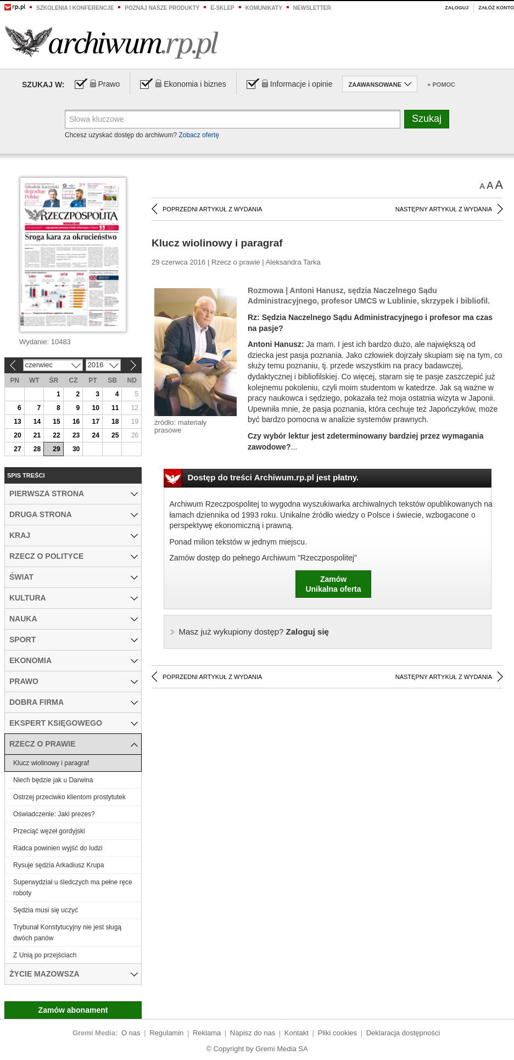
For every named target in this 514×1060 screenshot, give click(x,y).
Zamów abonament (73, 1010)
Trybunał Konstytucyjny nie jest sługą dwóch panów (67, 932)
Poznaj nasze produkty (162, 8)
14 (37, 421)
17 (95, 421)
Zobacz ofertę (198, 135)
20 (17, 435)
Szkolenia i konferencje (75, 8)
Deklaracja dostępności (403, 1033)
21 (37, 435)
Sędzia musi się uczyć (45, 910)
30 (76, 449)
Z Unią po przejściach (44, 955)
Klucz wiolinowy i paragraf (51, 763)
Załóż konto (496, 7)
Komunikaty (263, 8)
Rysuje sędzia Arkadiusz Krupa (58, 865)
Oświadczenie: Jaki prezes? (54, 814)
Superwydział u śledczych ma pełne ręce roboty (72, 887)
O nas (131, 1033)
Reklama (207, 1033)
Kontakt (296, 1033)
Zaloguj (456, 7)
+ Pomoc (441, 84)
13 (17, 421)
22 (56, 435)
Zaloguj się (254, 631)
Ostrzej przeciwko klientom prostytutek (69, 797)
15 (56, 421)
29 (56, 449)
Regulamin (166, 1033)
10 (95, 408)
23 (76, 435)
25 (115, 435)
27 (17, 449)
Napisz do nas (252, 1033)
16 (76, 421)
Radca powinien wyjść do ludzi (58, 848)
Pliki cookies (337, 1033)
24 (95, 435)
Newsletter (312, 8)
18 (115, 421)
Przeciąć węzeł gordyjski (49, 831)
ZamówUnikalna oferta (333, 584)
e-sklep (222, 8)
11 (115, 408)
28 (37, 449)
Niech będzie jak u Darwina (53, 780)
